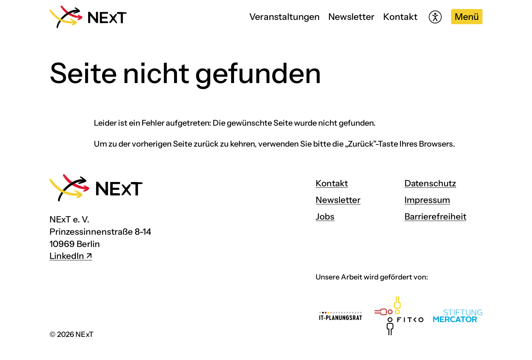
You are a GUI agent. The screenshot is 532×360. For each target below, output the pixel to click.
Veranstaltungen (284, 16)
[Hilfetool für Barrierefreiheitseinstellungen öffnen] (435, 16)
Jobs (325, 216)
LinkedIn (66, 256)
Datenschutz (430, 183)
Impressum (427, 200)
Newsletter (351, 16)
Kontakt (400, 16)
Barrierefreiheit (435, 216)
